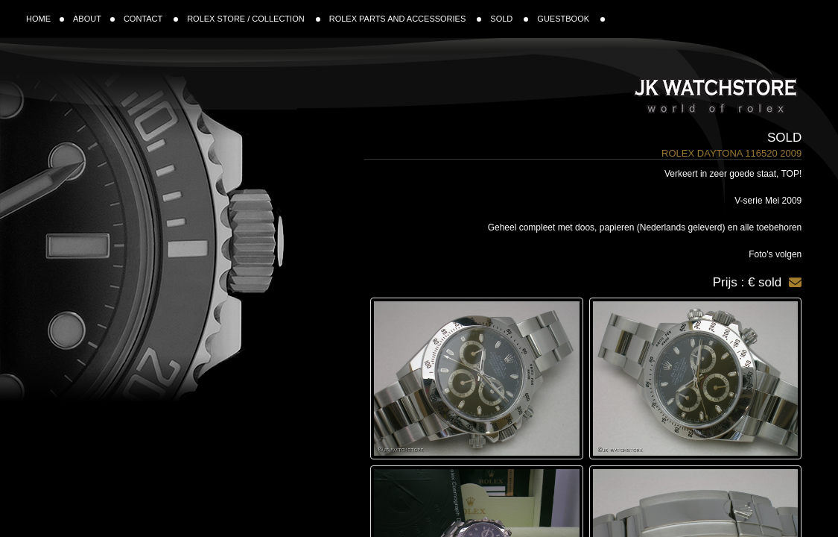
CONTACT (151, 18)
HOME (45, 18)
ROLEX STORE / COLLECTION (253, 18)
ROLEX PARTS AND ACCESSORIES (405, 18)
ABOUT (94, 18)
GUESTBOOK (571, 18)
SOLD (509, 18)
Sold (784, 138)
